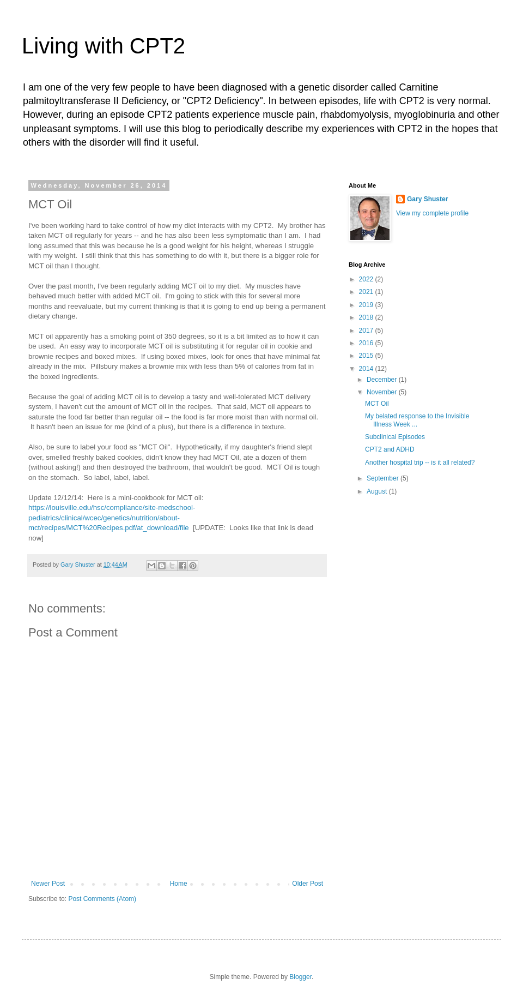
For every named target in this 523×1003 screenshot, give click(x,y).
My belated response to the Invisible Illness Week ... (417, 420)
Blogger (300, 977)
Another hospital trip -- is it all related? (420, 462)
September (383, 478)
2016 (367, 343)
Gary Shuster (427, 199)
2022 (367, 279)
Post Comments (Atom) (102, 899)
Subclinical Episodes (395, 437)
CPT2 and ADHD (390, 449)
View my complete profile (432, 213)
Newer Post (48, 883)
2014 (367, 369)
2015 (367, 355)
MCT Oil (377, 403)
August (378, 491)
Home (178, 883)
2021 (367, 292)
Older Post (307, 883)
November (383, 392)
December (383, 379)
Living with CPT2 (103, 46)
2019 (367, 305)
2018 (367, 317)
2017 (367, 330)
